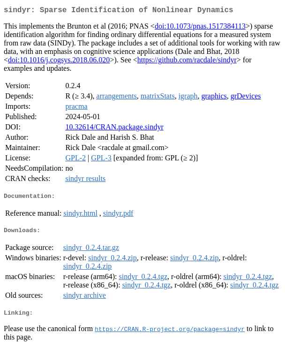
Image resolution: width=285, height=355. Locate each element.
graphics (214, 98)
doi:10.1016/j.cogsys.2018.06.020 (59, 62)
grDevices (246, 98)
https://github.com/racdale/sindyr (187, 62)
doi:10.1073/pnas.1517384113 (200, 28)
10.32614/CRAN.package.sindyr (114, 129)
